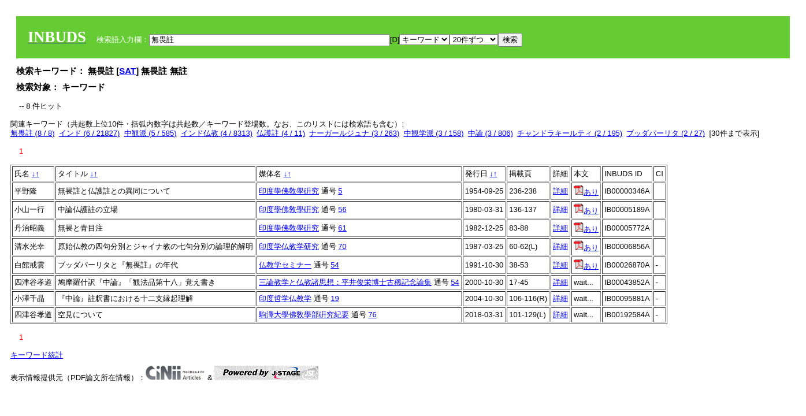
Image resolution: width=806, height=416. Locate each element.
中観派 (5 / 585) (150, 133)
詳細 (560, 191)
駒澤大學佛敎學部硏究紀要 (304, 314)
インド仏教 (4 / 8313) (216, 133)
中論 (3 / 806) (490, 133)
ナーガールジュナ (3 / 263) (354, 133)
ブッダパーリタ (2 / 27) (665, 133)
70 (342, 246)
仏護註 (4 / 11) (281, 133)
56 (342, 209)
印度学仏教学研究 (289, 246)
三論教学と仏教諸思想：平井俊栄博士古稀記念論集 (345, 282)
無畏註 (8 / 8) (32, 133)
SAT (127, 71)
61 (342, 228)
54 (334, 265)
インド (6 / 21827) (89, 133)
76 (372, 314)
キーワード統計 (36, 355)
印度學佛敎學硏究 (289, 191)
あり (586, 192)
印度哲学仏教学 (285, 298)
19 (334, 298)
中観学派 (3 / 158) (434, 133)
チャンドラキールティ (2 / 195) (569, 133)
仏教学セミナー (285, 265)
